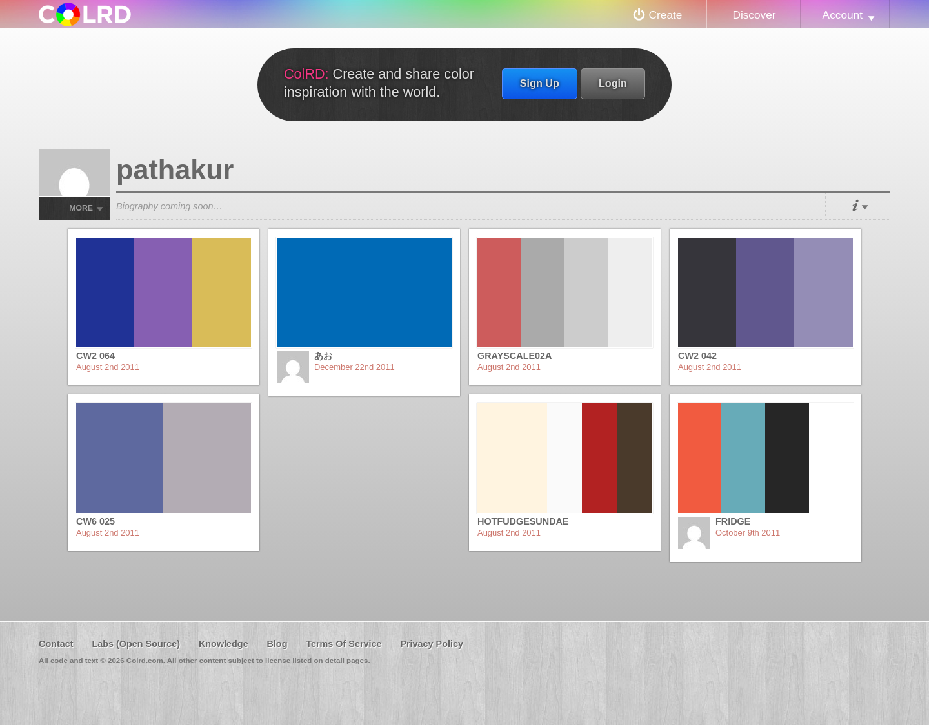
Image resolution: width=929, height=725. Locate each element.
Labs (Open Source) (136, 644)
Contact (56, 644)
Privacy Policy (431, 644)
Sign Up (539, 83)
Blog (276, 644)
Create (666, 14)
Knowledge (223, 644)
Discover (753, 14)
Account (843, 14)
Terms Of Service (343, 644)
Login (613, 83)
